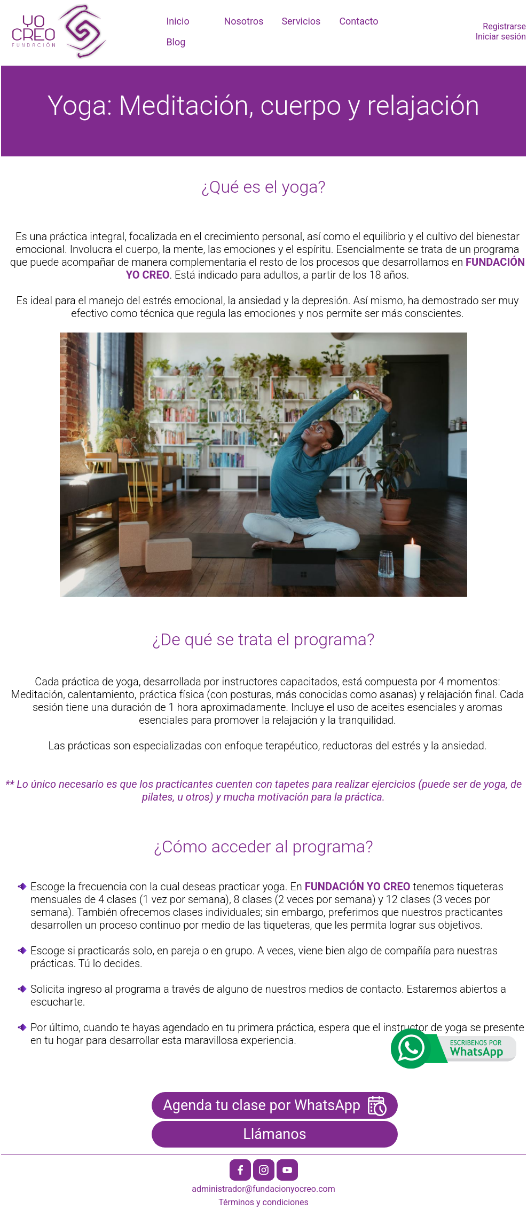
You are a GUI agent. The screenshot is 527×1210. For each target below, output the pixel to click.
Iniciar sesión (501, 36)
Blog (175, 42)
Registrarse (504, 26)
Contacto (358, 21)
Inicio (177, 21)
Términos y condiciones (263, 1202)
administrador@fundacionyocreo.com (263, 1189)
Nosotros (243, 21)
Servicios (300, 21)
